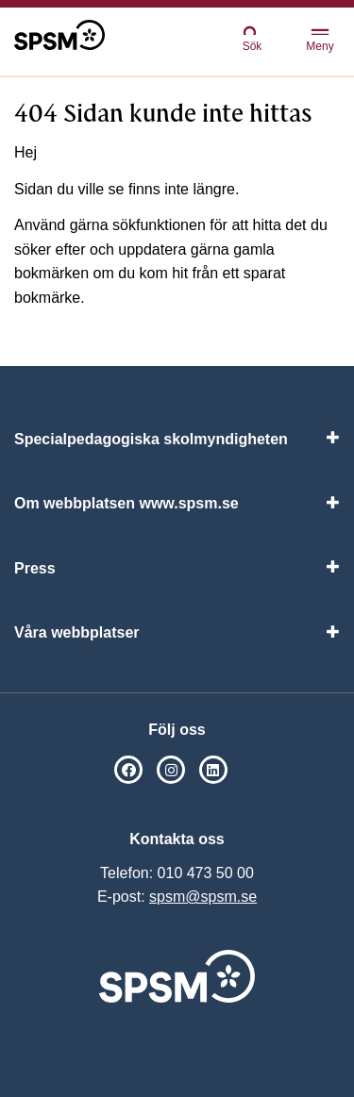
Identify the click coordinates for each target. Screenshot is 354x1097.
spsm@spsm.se (203, 897)
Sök (252, 38)
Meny (319, 41)
